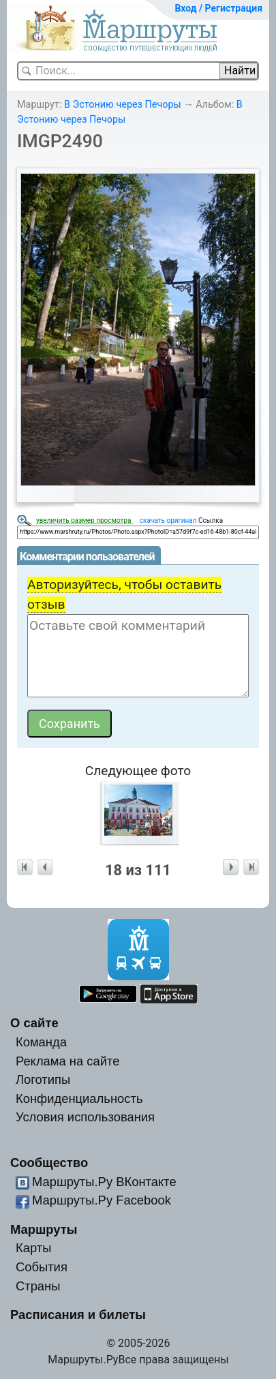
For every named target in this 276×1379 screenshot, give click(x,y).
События (41, 1267)
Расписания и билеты (78, 1314)
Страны (38, 1286)
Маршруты (44, 1229)
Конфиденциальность (79, 1098)
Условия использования (85, 1117)
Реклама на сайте (68, 1061)
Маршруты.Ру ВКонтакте (104, 1182)
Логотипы (43, 1079)
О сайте (34, 1023)
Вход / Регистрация (218, 8)
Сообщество (49, 1162)
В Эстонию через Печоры (122, 104)
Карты (33, 1248)
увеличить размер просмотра (84, 520)
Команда (41, 1042)
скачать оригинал (168, 520)
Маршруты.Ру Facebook (101, 1200)
